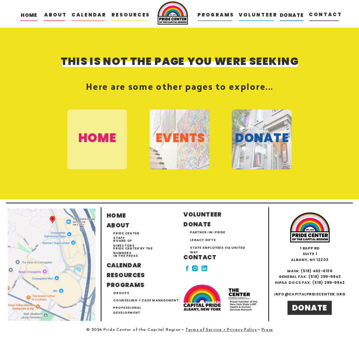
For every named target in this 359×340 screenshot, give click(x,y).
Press (267, 330)
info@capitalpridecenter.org (309, 294)
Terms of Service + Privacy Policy (221, 330)
